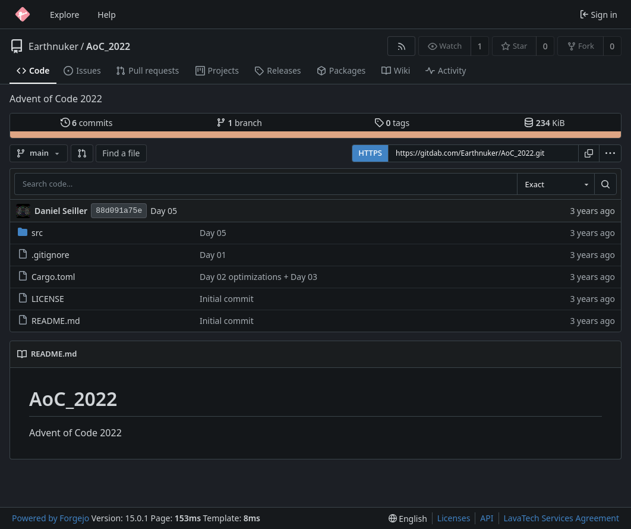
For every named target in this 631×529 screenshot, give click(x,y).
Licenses (454, 518)
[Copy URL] (589, 153)
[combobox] (555, 184)
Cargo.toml (46, 276)
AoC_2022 (108, 46)
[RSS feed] (401, 46)
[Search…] (605, 184)
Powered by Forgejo (50, 518)
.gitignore (44, 254)
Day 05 (163, 210)
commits (87, 122)
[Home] (22, 14)
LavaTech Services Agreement (561, 518)
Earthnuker (53, 46)
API (486, 518)
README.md (49, 320)
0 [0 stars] (545, 46)
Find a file (121, 153)
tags (391, 122)
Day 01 (213, 254)
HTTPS (370, 152)
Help (106, 14)
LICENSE (41, 298)
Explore (64, 14)
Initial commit (227, 298)
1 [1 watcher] (480, 46)
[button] (82, 153)
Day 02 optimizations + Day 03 (258, 276)
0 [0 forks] (612, 46)
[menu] (610, 153)
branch (239, 122)
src (30, 232)
